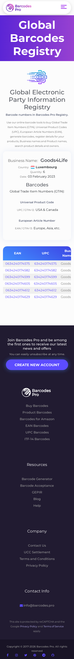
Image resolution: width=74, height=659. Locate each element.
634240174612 (45, 290)
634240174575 (45, 263)
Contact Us (37, 545)
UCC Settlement (37, 552)
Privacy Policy (37, 565)
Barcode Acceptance (37, 485)
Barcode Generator (37, 479)
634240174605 (45, 283)
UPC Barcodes (37, 432)
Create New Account (37, 365)
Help (37, 505)
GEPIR (37, 492)
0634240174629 (17, 297)
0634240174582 (17, 270)
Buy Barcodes (37, 406)
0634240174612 (18, 290)
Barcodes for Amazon (37, 419)
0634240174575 (17, 263)
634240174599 (45, 277)
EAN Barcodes (37, 426)
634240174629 (45, 297)
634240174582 (45, 270)
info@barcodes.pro (37, 605)
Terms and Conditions (37, 559)
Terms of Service (53, 626)
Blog (37, 499)
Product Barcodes (37, 412)
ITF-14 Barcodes (37, 439)
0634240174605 (17, 283)
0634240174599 (17, 277)
